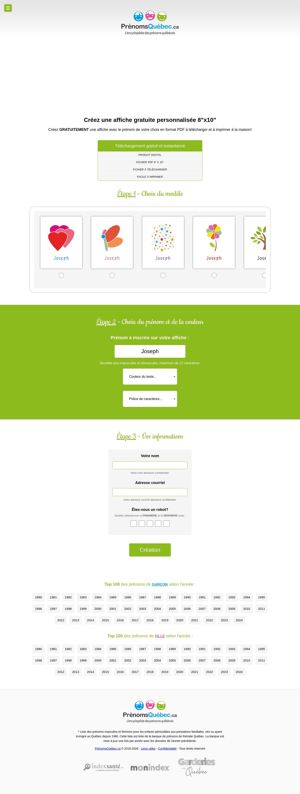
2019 (164, 620)
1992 (217, 597)
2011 (261, 608)
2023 (224, 620)
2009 (231, 608)
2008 (217, 608)
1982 (68, 597)
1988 (157, 597)
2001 (112, 608)
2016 (120, 620)
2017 (135, 620)
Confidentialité (167, 748)
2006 (187, 608)
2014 (90, 620)
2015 (105, 620)
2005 (172, 608)
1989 (172, 597)
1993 (231, 597)
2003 (142, 608)
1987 (142, 597)
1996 (38, 608)
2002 (127, 608)
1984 (98, 597)
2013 (75, 620)
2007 (202, 608)
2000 (98, 608)
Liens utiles (148, 748)
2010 (246, 608)
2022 (209, 620)
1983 (83, 597)
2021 (194, 620)
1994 (246, 597)
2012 (60, 620)
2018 (149, 620)
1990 (187, 597)
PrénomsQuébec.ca (108, 748)
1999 (83, 608)
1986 (127, 597)
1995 (261, 597)
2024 (239, 620)
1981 (53, 597)
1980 (38, 597)
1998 (68, 608)
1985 (112, 597)
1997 (53, 608)
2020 (179, 620)
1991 (202, 597)
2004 (157, 608)
